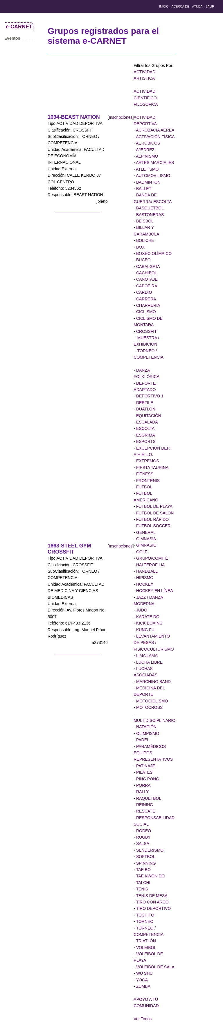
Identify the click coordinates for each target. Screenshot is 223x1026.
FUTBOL (143, 487)
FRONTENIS (147, 480)
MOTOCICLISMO (151, 701)
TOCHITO (144, 915)
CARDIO (143, 292)
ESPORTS (145, 441)
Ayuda (197, 6)
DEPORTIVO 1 (149, 396)
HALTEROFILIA (150, 565)
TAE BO (143, 869)
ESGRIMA (145, 435)
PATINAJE (145, 766)
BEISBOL (144, 221)
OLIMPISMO (147, 733)
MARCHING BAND (153, 681)
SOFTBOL (145, 856)
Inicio (163, 6)
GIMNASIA (145, 538)
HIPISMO (144, 577)
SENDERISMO (149, 850)
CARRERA (145, 299)
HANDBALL (146, 571)
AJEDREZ (144, 149)
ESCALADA (146, 422)
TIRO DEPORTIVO (153, 908)
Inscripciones (121, 117)
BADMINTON (148, 182)
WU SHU (144, 973)
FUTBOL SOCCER (152, 525)
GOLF (141, 551)
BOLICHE (144, 240)
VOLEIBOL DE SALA (155, 967)
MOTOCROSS (149, 707)
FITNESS (144, 474)
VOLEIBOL (145, 947)
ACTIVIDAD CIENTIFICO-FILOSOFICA (146, 98)
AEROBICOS (147, 143)
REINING (144, 804)
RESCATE (145, 811)
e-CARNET (19, 27)
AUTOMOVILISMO (152, 175)
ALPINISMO (146, 156)
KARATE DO (147, 616)
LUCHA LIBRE (149, 662)
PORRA (143, 785)
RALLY (142, 791)
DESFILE (144, 402)
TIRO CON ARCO (152, 902)
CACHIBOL (146, 273)
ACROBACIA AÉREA (154, 130)
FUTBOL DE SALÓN (154, 513)
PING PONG (147, 779)
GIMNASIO (146, 545)
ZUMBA (142, 986)
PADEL (142, 739)
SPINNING (145, 863)
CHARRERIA (147, 305)
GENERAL (145, 532)
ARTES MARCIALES (154, 162)
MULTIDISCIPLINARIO (154, 720)
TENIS (141, 889)
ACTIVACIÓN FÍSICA (155, 136)
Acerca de (180, 6)
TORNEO (144, 921)
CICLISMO (145, 311)
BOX (140, 247)
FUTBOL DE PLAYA (153, 506)
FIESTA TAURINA (151, 467)
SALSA (142, 843)
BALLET (143, 188)
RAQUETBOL (148, 798)
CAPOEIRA (146, 286)
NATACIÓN (146, 726)
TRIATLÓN (145, 941)
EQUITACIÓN (148, 415)
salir (209, 6)
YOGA (141, 980)
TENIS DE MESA (151, 895)
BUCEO (143, 260)
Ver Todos (143, 1018)
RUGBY (143, 837)
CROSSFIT (146, 331)
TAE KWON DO (150, 876)
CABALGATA (147, 266)
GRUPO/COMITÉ (151, 558)
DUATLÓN (145, 409)
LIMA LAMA (146, 655)
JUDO (141, 610)
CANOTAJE (146, 279)
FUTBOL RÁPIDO (152, 519)
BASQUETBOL (149, 208)
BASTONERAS (149, 214)
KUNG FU (144, 629)
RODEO (143, 830)
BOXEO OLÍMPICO (153, 253)
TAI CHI (142, 882)
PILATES (143, 772)
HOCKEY (144, 584)
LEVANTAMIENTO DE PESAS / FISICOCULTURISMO (154, 642)
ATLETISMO (147, 169)
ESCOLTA (144, 428)
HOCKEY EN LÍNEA (154, 590)
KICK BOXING (149, 623)
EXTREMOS (147, 461)
